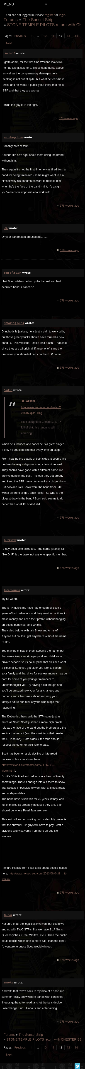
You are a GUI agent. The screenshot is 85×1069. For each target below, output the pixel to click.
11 (52, 36)
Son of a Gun (13, 273)
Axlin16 (10, 53)
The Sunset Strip (38, 19)
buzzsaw (10, 540)
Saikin (8, 390)
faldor (8, 915)
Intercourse (12, 590)
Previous (20, 36)
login (62, 15)
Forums (11, 19)
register (50, 15)
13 (68, 36)
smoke (8, 982)
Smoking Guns (14, 323)
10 (44, 36)
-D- (6, 228)
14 (76, 36)
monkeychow (13, 137)
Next (9, 43)
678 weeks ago (68, 118)
